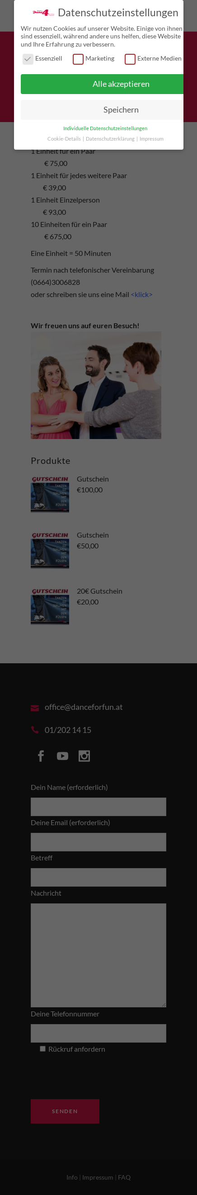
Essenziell (42, 56)
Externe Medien (153, 56)
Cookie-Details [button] (64, 137)
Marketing (93, 56)
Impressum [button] (152, 137)
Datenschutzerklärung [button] (111, 137)
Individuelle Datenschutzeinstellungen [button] (105, 126)
